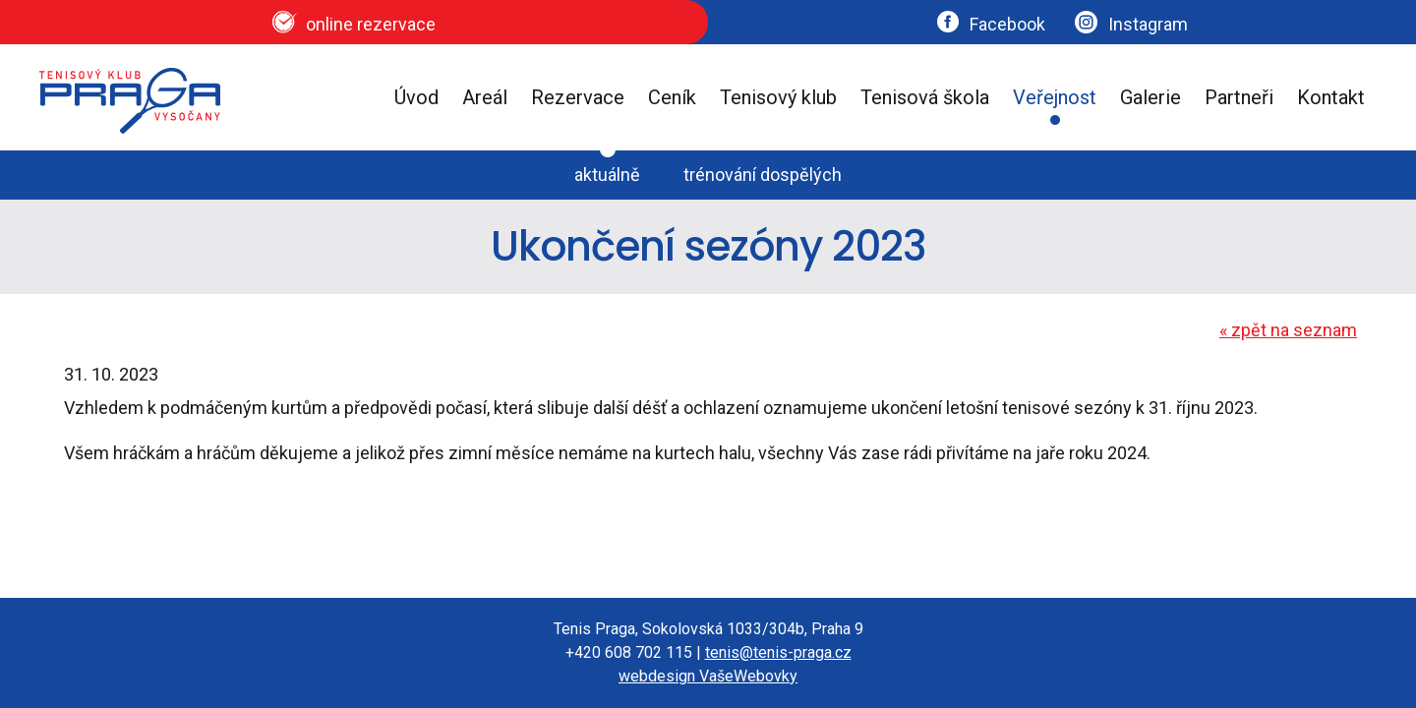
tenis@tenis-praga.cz (778, 652)
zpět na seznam (1288, 330)
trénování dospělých (762, 174)
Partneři (1239, 97)
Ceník (672, 97)
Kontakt (1331, 97)
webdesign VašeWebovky (708, 676)
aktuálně (607, 174)
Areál (484, 97)
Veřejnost (1054, 97)
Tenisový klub (778, 97)
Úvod (416, 97)
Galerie (1150, 97)
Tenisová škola (924, 97)
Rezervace (577, 97)
